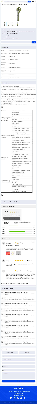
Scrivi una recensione (12, 218)
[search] (29, 1)
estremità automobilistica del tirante (9, 283)
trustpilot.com (10, 245)
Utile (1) (17, 245)
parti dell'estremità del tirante (22, 283)
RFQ (34, 42)
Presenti (18, 381)
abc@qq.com (19, 393)
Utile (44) (30, 260)
